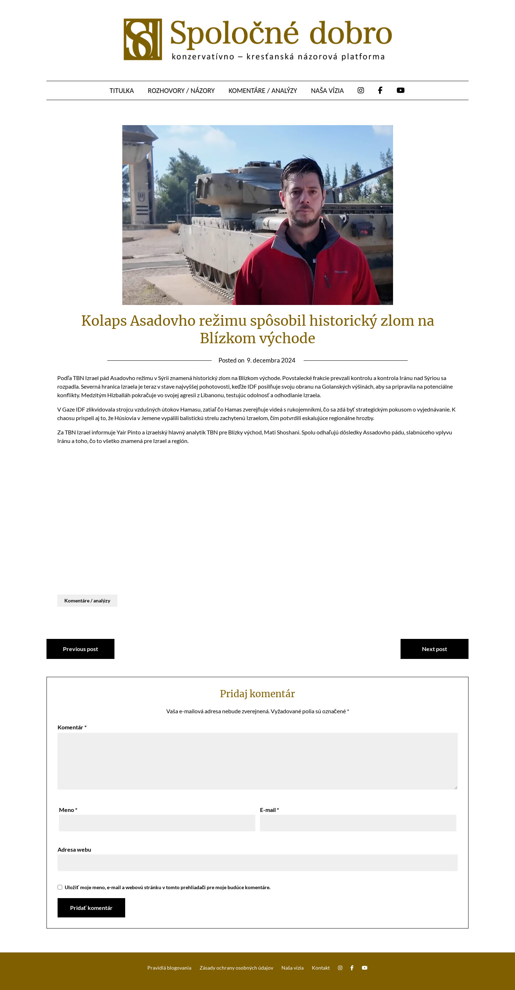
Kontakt (321, 968)
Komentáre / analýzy (263, 90)
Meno (68, 809)
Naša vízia (327, 90)
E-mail (269, 809)
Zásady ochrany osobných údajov (236, 968)
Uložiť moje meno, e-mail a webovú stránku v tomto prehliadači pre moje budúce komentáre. (168, 887)
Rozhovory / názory (181, 90)
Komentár (72, 727)
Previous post (80, 648)
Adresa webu (74, 849)
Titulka (122, 90)
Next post (434, 648)
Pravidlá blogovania (169, 968)
